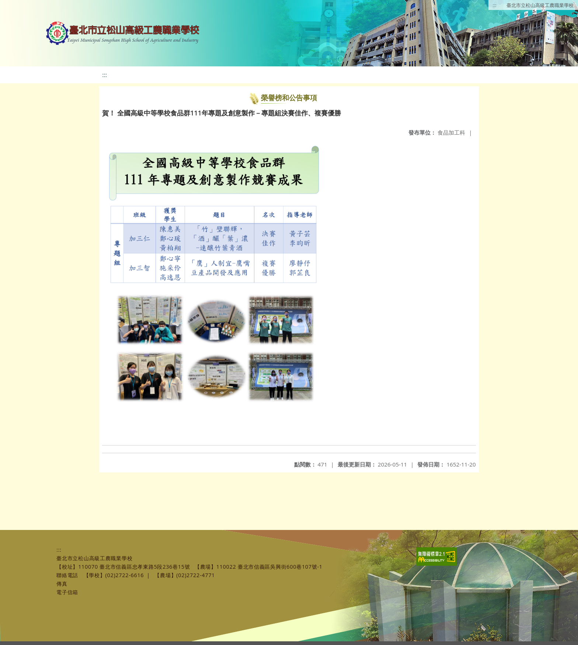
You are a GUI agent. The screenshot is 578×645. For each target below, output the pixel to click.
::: (495, 5)
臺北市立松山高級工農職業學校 (540, 5)
